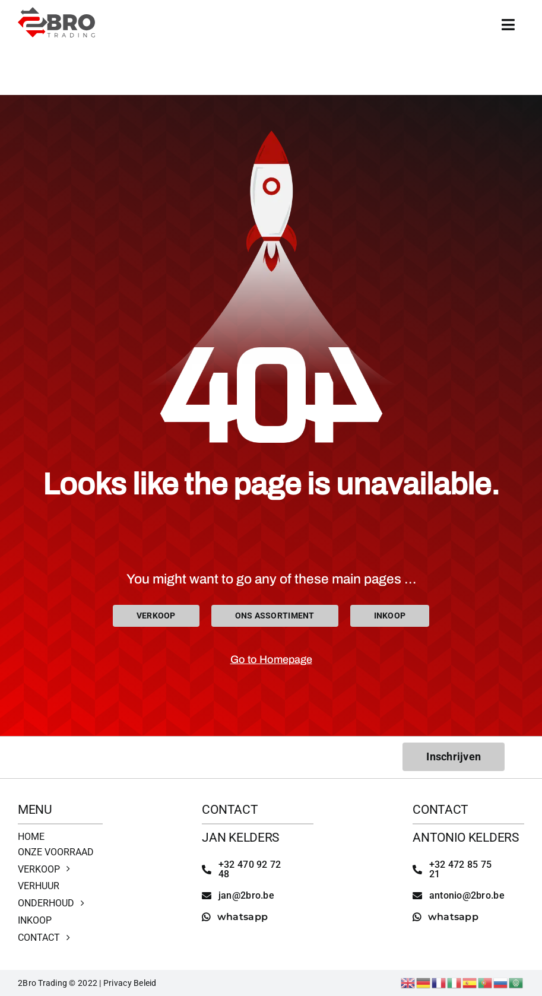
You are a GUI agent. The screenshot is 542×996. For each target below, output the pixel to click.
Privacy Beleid (130, 983)
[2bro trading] (56, 12)
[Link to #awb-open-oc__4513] (508, 24)
